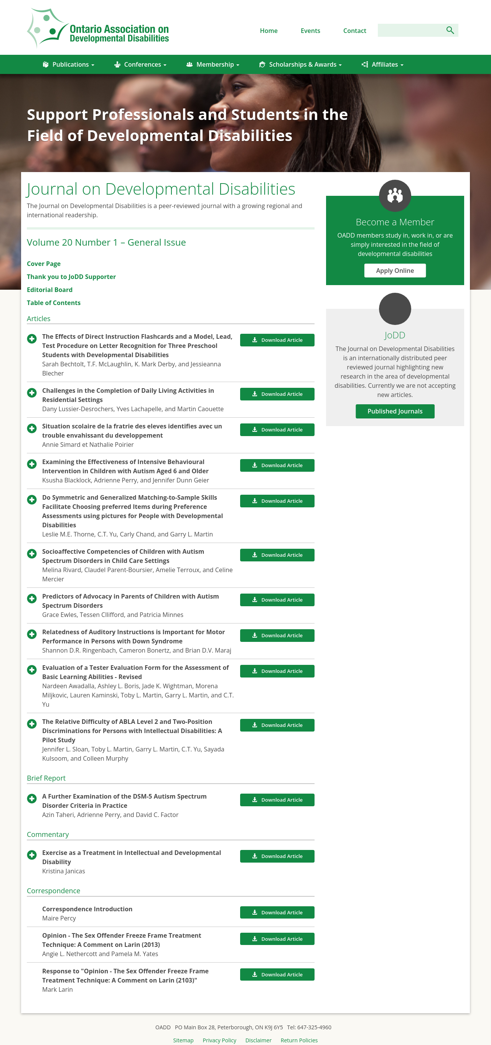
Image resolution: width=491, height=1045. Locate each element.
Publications (68, 64)
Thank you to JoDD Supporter (71, 276)
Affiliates (382, 64)
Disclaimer (259, 1040)
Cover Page (44, 263)
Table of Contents (54, 303)
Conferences (140, 64)
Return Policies (299, 1040)
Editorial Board (49, 289)
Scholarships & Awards (300, 64)
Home (269, 30)
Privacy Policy (219, 1040)
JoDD (395, 334)
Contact (354, 30)
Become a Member (395, 221)
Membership (212, 64)
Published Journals (395, 411)
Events (310, 30)
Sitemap (183, 1040)
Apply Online (395, 270)
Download (277, 339)
